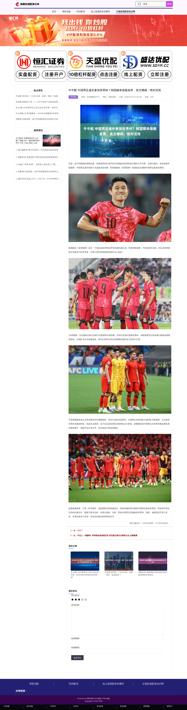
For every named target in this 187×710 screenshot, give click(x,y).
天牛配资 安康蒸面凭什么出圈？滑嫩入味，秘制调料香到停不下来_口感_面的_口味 (28, 140)
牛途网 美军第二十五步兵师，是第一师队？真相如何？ (40, 96)
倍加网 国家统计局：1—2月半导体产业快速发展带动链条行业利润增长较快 (49, 102)
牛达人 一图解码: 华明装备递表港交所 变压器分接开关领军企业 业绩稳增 (107, 535)
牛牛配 (73, 97)
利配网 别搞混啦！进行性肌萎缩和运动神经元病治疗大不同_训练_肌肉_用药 (49, 119)
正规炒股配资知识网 (125, 11)
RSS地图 (97, 698)
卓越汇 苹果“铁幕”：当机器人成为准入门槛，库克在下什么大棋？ (46, 164)
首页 (54, 11)
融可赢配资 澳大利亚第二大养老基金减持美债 (38, 150)
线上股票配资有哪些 (100, 11)
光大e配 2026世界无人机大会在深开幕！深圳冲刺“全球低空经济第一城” (47, 107)
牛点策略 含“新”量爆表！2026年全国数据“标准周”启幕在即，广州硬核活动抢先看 (51, 113)
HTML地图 (106, 698)
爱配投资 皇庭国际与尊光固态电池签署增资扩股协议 (41, 157)
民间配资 (81, 11)
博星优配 (66, 11)
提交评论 (77, 658)
